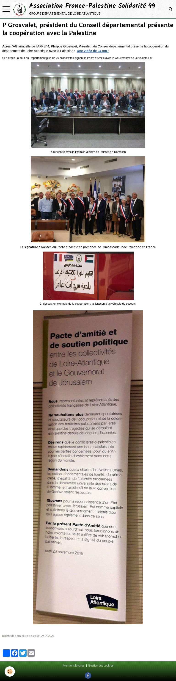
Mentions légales (73, 665)
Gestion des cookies (100, 665)
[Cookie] (10, 671)
